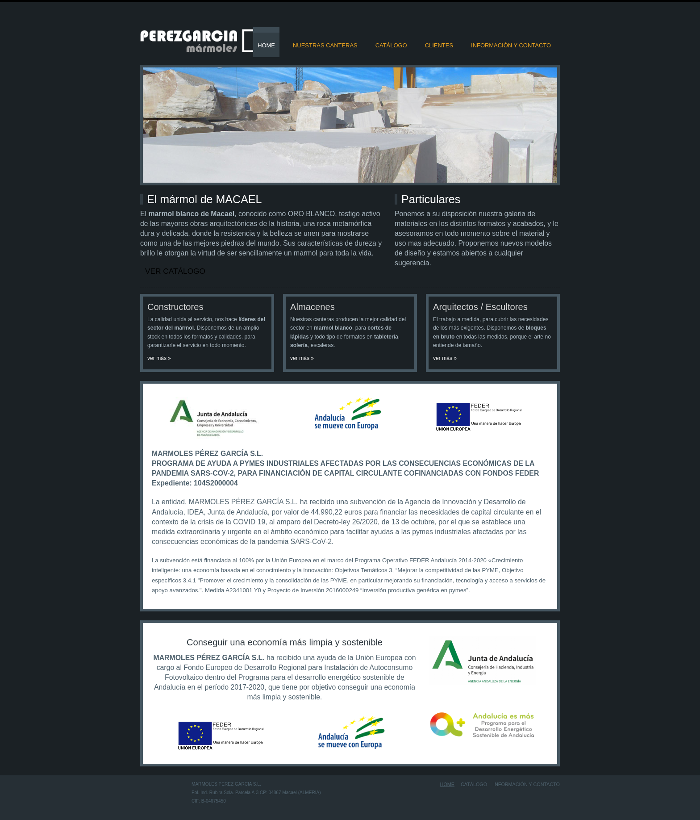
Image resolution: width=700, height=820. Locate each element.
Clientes (439, 45)
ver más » (159, 358)
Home (266, 45)
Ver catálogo (175, 271)
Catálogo (391, 45)
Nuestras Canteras (325, 45)
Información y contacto (511, 45)
